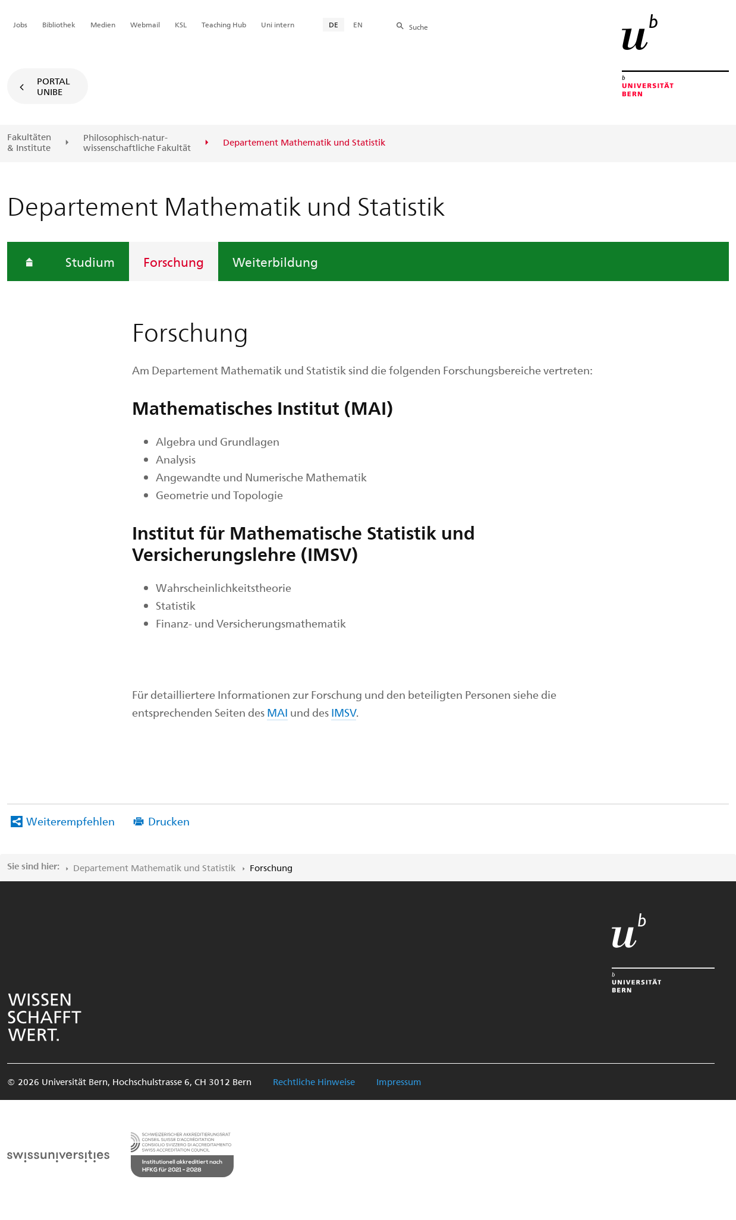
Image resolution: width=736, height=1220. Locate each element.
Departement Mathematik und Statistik (154, 868)
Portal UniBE (53, 86)
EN (358, 24)
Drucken (169, 821)
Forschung (173, 261)
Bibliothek (59, 24)
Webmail (145, 24)
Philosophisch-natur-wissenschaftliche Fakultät (137, 143)
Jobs (20, 24)
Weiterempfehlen (70, 821)
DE (333, 24)
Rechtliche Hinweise (314, 1081)
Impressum (399, 1081)
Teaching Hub (224, 24)
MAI (277, 712)
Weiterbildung (275, 261)
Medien (102, 24)
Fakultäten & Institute (29, 142)
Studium (90, 261)
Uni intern (277, 24)
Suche (418, 26)
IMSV (343, 712)
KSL (181, 24)
